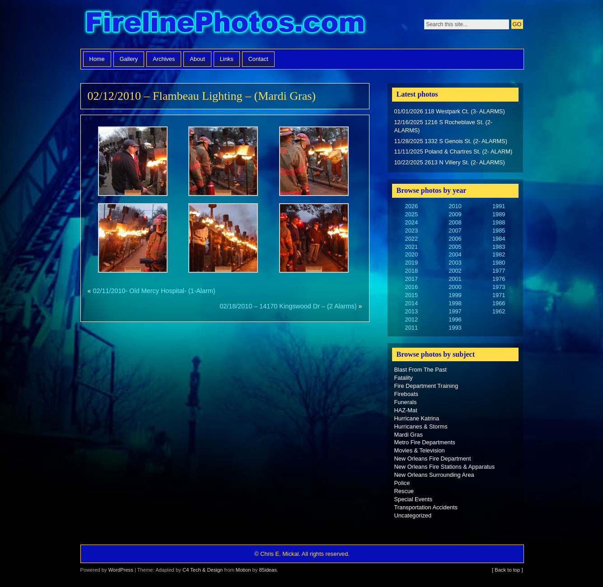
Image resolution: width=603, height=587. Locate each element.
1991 (498, 206)
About (197, 59)
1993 (455, 327)
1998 (455, 303)
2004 (455, 254)
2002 (455, 270)
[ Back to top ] (507, 570)
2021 (411, 246)
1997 (455, 311)
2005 (455, 246)
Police (402, 483)
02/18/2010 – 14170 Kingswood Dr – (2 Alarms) (288, 306)
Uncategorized (413, 515)
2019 (411, 262)
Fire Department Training (426, 385)
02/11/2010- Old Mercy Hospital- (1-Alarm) (154, 290)
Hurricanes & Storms (421, 426)
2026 (411, 206)
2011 (411, 327)
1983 (498, 246)
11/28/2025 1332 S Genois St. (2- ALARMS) (450, 141)
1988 (498, 222)
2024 (411, 222)
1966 (498, 303)
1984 (498, 238)
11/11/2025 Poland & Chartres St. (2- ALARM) (453, 151)
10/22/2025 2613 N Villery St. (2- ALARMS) (449, 162)
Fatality (403, 377)
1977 (498, 270)
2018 (411, 270)
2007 (455, 230)
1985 (498, 230)
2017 (411, 278)
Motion (243, 570)
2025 (411, 214)
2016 (411, 287)
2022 (411, 238)
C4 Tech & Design (202, 570)
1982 (498, 254)
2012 (411, 319)
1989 (498, 214)
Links (227, 59)
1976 (498, 278)
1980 (498, 262)
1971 (498, 295)
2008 (455, 222)
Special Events (413, 499)
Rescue (404, 491)
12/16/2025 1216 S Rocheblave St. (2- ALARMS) (443, 126)
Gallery (129, 59)
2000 (455, 287)
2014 (411, 303)
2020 (411, 254)
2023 (411, 230)
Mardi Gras (408, 434)
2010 (455, 206)
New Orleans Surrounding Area (434, 474)
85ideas (267, 570)
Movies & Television (419, 450)
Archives (164, 59)
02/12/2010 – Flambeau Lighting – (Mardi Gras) (202, 95)
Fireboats (406, 394)
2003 (455, 262)
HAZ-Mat (405, 410)
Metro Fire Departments (424, 442)
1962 (498, 311)
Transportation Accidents (426, 507)
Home (97, 59)
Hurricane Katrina (416, 418)
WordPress (120, 570)
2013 (411, 311)
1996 (455, 319)
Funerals (405, 402)
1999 (455, 295)
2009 (455, 214)
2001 (455, 278)
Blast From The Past (420, 369)
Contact (258, 59)
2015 (411, 295)
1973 (498, 287)
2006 (455, 238)
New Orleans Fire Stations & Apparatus (444, 466)
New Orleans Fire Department (432, 458)
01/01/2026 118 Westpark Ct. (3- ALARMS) (449, 111)
